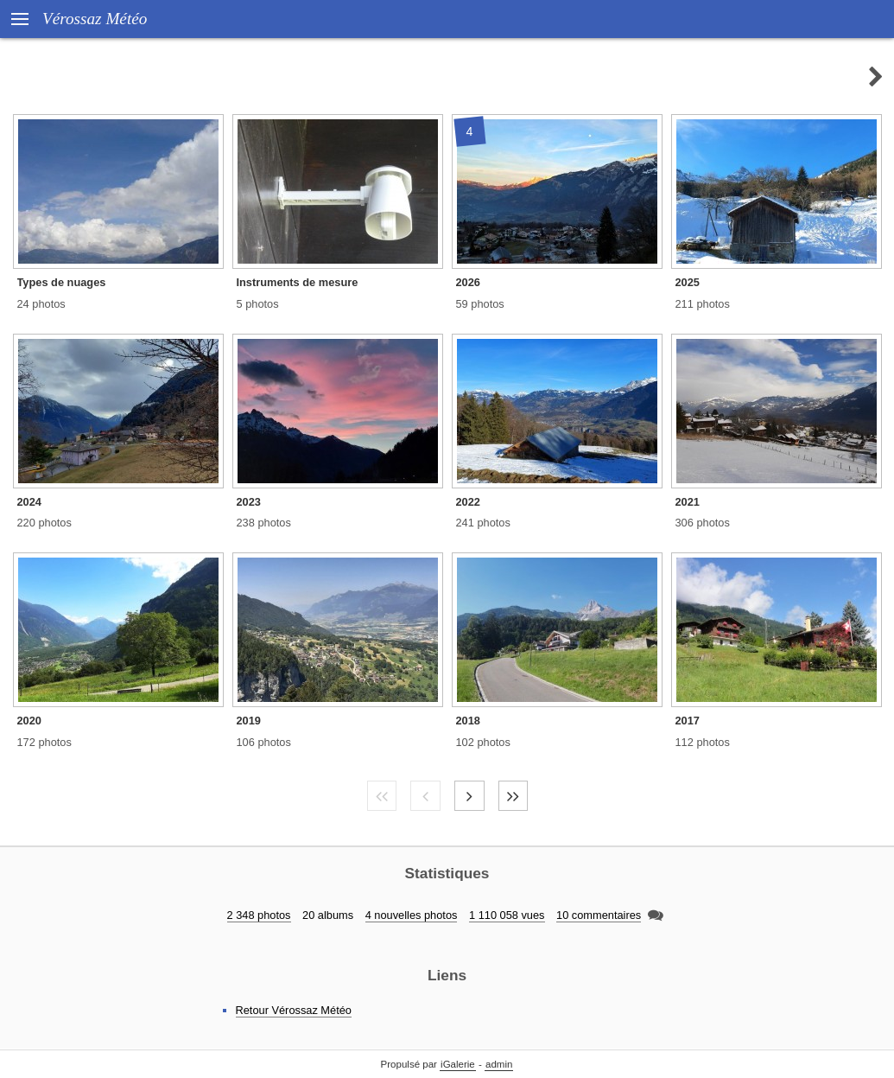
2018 (468, 720)
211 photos (702, 303)
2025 (687, 282)
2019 (249, 720)
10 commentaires (598, 915)
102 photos (483, 742)
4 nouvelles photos (411, 915)
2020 (29, 720)
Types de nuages (61, 282)
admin (498, 1064)
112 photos (702, 742)
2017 (687, 720)
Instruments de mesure (297, 282)
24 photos (41, 303)
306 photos (702, 522)
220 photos (44, 522)
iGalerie (458, 1064)
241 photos (483, 522)
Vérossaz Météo (94, 19)
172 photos (44, 742)
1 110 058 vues (507, 915)
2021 (687, 501)
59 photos (480, 303)
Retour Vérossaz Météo (294, 1010)
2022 (468, 501)
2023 (249, 501)
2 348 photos (259, 915)
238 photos (264, 522)
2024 (29, 501)
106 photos (264, 742)
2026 (468, 282)
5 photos (258, 303)
